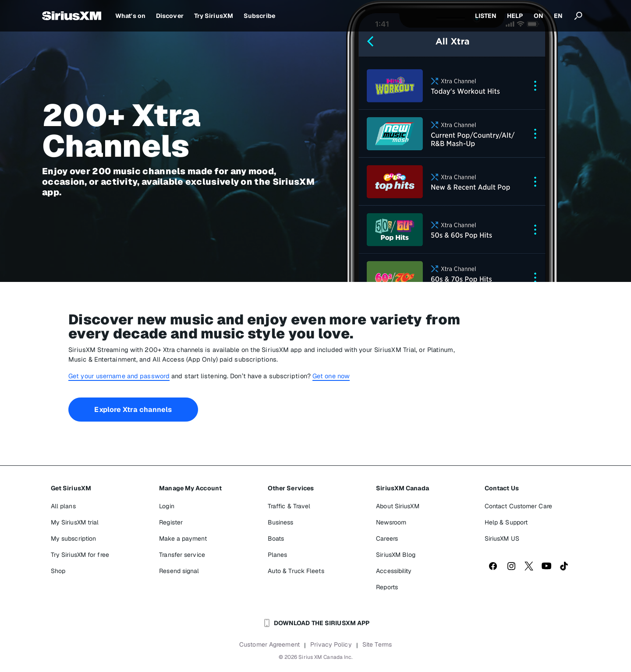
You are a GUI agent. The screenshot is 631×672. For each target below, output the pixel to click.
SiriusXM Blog (395, 555)
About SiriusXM (397, 506)
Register (171, 522)
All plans (63, 506)
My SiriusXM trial (75, 522)
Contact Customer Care (518, 506)
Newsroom (391, 522)
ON (538, 16)
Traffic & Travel (289, 506)
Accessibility (393, 571)
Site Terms (377, 644)
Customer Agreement (269, 644)
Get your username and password (119, 376)
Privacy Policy (330, 644)
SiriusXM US (502, 538)
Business (281, 522)
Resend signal (179, 571)
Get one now (331, 376)
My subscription (73, 538)
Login (166, 506)
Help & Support (506, 522)
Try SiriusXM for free (80, 555)
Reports (387, 587)
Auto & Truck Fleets (296, 571)
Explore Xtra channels (133, 409)
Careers (387, 538)
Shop (58, 571)
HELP (515, 16)
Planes (277, 555)
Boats (276, 538)
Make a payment (182, 538)
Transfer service (182, 555)
